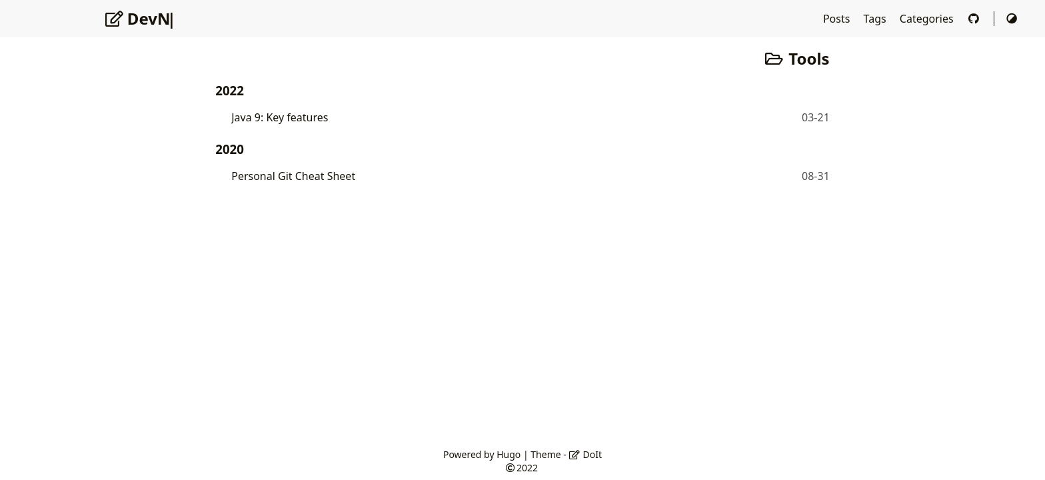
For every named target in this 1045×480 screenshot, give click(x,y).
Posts (838, 18)
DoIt (585, 454)
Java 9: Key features (279, 117)
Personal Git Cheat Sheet (293, 176)
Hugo (509, 454)
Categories (928, 18)
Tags (876, 18)
